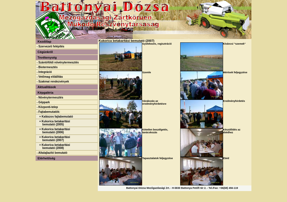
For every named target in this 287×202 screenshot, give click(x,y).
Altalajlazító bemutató (52, 152)
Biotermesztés (47, 67)
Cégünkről (45, 52)
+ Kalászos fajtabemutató (56, 116)
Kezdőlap (44, 41)
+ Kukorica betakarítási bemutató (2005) (54, 123)
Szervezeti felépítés (51, 46)
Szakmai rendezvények (53, 81)
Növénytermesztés (50, 97)
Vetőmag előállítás (50, 76)
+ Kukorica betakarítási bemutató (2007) (54, 139)
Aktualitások (47, 87)
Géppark (44, 102)
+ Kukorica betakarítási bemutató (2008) (54, 146)
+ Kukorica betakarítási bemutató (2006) (54, 131)
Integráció (45, 72)
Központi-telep (48, 107)
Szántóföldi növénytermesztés (58, 62)
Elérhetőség (46, 158)
